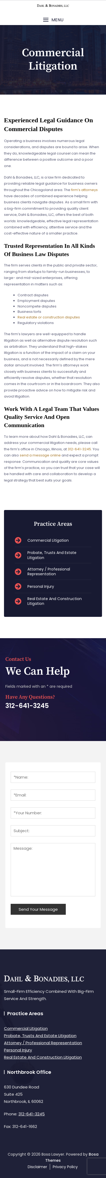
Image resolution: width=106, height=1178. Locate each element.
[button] (53, 19)
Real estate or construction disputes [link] (49, 317)
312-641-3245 (31, 1114)
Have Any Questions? (30, 697)
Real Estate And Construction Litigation (43, 1057)
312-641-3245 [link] (79, 449)
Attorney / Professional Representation (43, 1043)
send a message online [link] (40, 455)
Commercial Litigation (26, 1028)
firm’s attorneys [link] (84, 189)
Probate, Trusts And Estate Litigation (40, 1035)
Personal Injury (18, 1050)
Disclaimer (37, 1166)
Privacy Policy (65, 1166)
